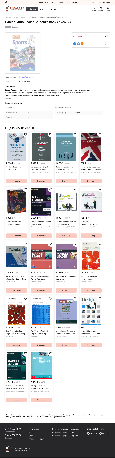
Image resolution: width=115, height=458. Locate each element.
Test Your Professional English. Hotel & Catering (15, 332)
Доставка (53, 9)
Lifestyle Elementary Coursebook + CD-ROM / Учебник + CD (90, 332)
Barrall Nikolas (44, 391)
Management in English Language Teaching (39, 168)
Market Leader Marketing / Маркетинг (66, 277)
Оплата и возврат (36, 439)
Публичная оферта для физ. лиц (66, 432)
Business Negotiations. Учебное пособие (64, 168)
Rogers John (85, 227)
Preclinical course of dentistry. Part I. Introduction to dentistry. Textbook (15, 168)
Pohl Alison (9, 336)
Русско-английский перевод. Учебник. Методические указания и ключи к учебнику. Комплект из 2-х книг (16, 223)
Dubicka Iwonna (36, 227)
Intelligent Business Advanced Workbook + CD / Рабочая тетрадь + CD (41, 387)
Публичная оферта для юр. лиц (65, 436)
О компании (34, 429)
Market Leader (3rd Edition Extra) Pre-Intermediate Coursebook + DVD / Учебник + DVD (16, 387)
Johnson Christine (61, 336)
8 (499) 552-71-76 (64, 2)
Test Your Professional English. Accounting (39, 332)
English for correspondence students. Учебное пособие (91, 168)
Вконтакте (104, 433)
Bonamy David (11, 281)
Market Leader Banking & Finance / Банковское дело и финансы (66, 332)
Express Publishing (26, 77)
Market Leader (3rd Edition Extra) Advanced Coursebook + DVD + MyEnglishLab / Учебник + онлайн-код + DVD (41, 223)
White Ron (34, 172)
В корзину (17, 181)
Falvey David (20, 391)
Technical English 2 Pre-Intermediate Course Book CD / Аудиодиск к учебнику (16, 277)
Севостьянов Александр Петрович (68, 172)
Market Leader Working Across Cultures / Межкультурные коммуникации (40, 277)
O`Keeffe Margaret (48, 227)
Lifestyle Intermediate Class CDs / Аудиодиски (66, 223)
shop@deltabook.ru (46, 2)
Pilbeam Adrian (36, 281)
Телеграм (92, 433)
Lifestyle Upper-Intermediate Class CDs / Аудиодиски (90, 223)
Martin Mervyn (43, 172)
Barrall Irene (94, 227)
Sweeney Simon (86, 281)
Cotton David (10, 391)
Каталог (35, 9)
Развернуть (9, 98)
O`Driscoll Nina (60, 281)
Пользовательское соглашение (66, 429)
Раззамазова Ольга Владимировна (93, 172)
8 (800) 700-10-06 (94, 2)
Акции (44, 9)
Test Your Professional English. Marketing (89, 277)
